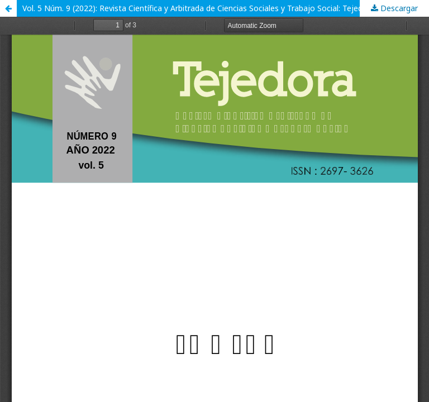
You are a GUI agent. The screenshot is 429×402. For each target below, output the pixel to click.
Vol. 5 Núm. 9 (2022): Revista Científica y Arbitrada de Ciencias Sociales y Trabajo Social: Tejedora (198, 8)
